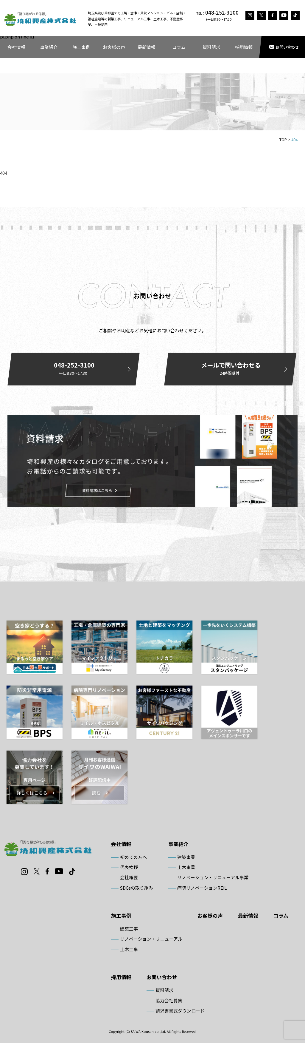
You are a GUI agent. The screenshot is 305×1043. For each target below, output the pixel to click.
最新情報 (146, 47)
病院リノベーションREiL (202, 888)
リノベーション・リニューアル (151, 939)
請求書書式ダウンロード (180, 1010)
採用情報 (244, 47)
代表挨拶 (129, 867)
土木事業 (186, 867)
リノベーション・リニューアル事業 (212, 877)
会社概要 (129, 877)
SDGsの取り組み (136, 888)
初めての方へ (133, 857)
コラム (179, 47)
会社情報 (16, 47)
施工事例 (81, 47)
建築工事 (129, 928)
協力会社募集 (168, 1000)
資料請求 (211, 47)
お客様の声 (114, 47)
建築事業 (186, 857)
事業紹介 (49, 47)
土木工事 (129, 949)
